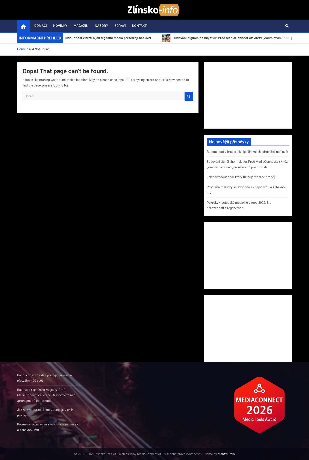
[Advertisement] (248, 95)
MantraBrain (226, 454)
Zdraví (120, 26)
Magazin (81, 26)
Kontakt (139, 26)
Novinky (60, 26)
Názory (101, 26)
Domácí (40, 26)
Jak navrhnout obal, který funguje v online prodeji (241, 177)
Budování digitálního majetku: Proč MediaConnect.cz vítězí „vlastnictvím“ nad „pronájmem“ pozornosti (46, 395)
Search (189, 96)
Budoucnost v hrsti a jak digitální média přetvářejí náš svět (247, 152)
